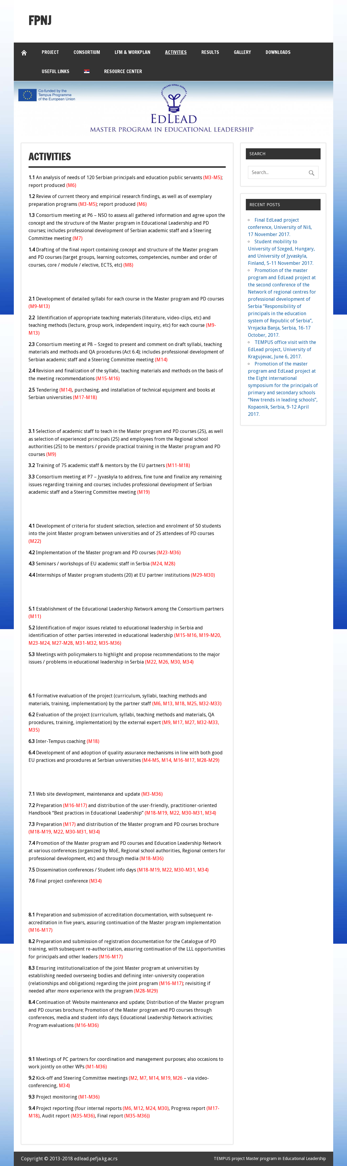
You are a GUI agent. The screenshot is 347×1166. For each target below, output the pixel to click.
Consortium (87, 52)
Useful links (55, 71)
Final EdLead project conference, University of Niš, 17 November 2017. (280, 227)
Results (210, 52)
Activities (176, 52)
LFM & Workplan (132, 52)
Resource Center (123, 71)
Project (50, 52)
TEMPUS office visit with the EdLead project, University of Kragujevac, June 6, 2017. (282, 349)
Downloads (278, 52)
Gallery (242, 52)
